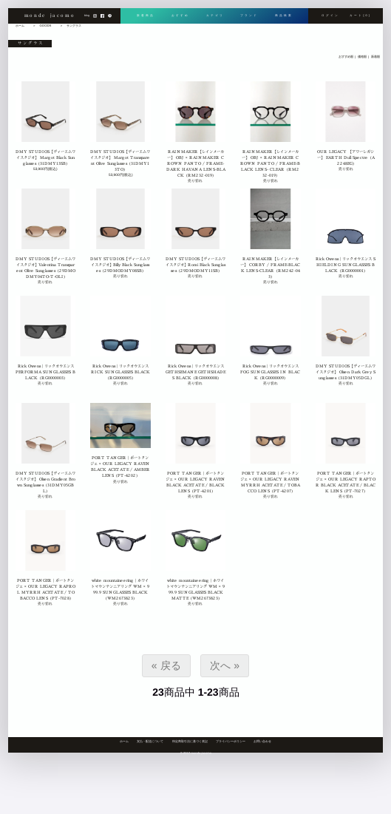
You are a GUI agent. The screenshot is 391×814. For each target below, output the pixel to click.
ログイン (330, 15)
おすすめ (180, 15)
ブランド (249, 15)
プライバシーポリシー (230, 741)
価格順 (361, 56)
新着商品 (145, 15)
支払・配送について (150, 741)
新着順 (374, 56)
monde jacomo (49, 15)
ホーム (124, 741)
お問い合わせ (262, 741)
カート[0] (360, 15)
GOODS (46, 25)
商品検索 (284, 15)
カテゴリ (215, 15)
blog (86, 15)
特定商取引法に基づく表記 (190, 741)
